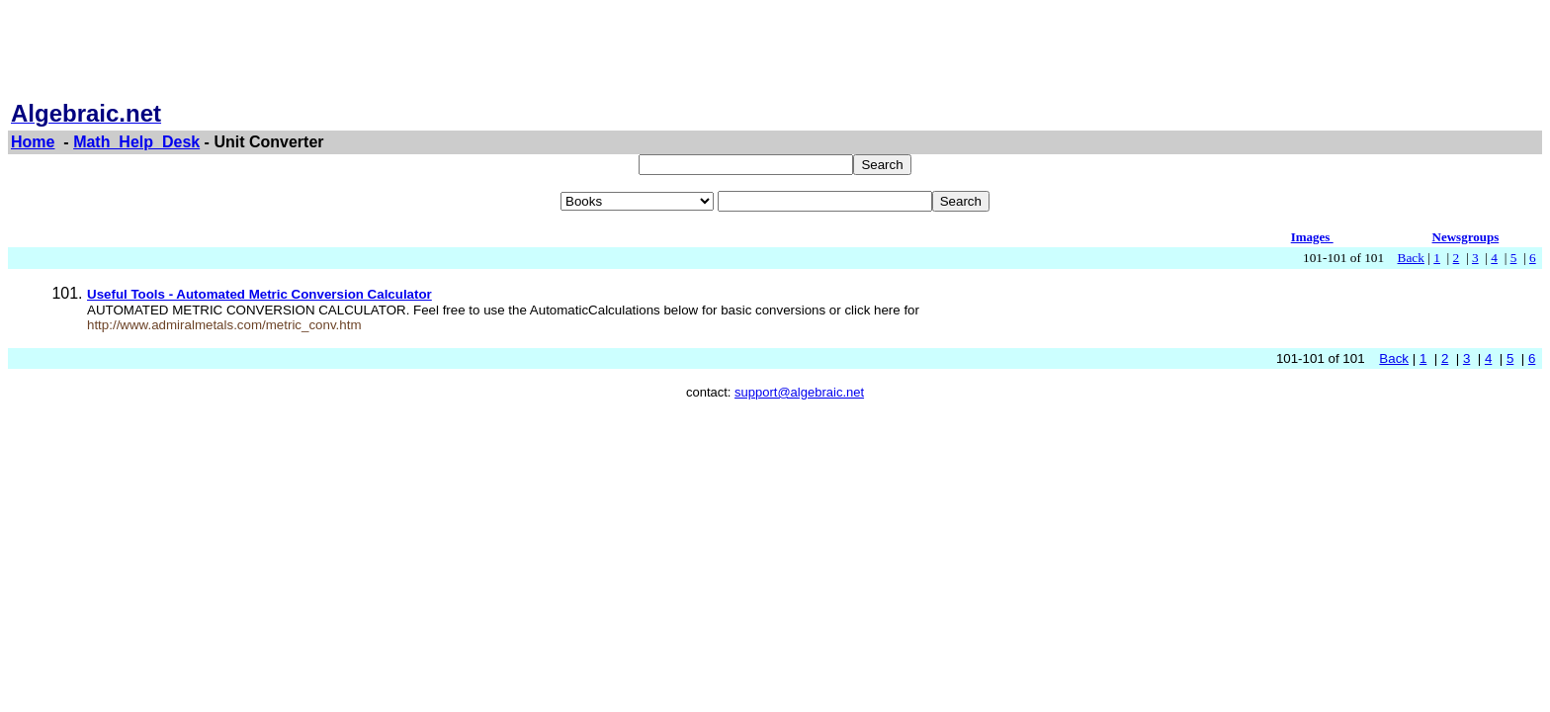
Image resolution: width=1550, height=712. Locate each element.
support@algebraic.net (799, 392)
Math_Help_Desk (136, 142)
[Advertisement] (775, 52)
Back (1411, 257)
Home (32, 142)
